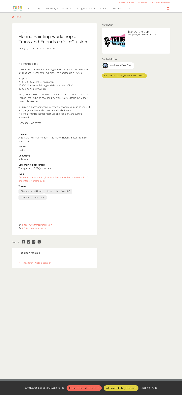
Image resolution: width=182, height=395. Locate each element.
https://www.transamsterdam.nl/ (37, 319)
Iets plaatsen (142, 2)
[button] (34, 8)
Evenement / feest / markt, (31, 228)
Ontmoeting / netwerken (32, 248)
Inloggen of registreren (160, 2)
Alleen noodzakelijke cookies (121, 388)
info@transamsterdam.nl (34, 323)
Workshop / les (38, 231)
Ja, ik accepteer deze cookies (84, 388)
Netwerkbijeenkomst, (56, 228)
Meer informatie (149, 387)
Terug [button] (16, 16)
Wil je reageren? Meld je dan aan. (34, 357)
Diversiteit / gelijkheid (31, 241)
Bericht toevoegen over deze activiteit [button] (124, 75)
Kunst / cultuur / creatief (58, 241)
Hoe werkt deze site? (126, 2)
